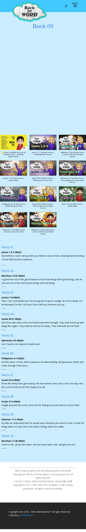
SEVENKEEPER (26, 515)
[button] (43, 147)
